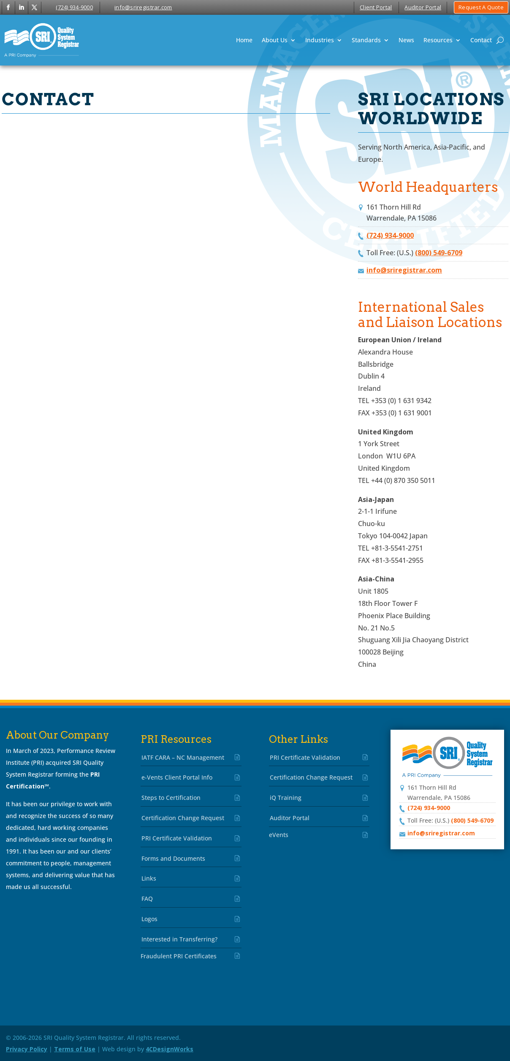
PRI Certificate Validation (176, 838)
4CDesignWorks (169, 1049)
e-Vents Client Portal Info (176, 777)
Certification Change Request (182, 818)
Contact (481, 40)
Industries (319, 40)
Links (148, 878)
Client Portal (376, 7)
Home (244, 40)
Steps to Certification (171, 798)
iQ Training (285, 798)
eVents (278, 835)
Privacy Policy (26, 1049)
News (406, 40)
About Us (275, 40)
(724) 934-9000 (74, 7)
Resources (438, 40)
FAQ (147, 899)
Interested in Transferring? (179, 939)
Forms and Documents (173, 858)
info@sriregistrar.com (143, 7)
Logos (149, 919)
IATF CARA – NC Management (182, 757)
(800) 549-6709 (438, 252)
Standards (366, 40)
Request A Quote (481, 7)
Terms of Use (74, 1049)
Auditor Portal (422, 7)
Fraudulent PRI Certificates (179, 956)
